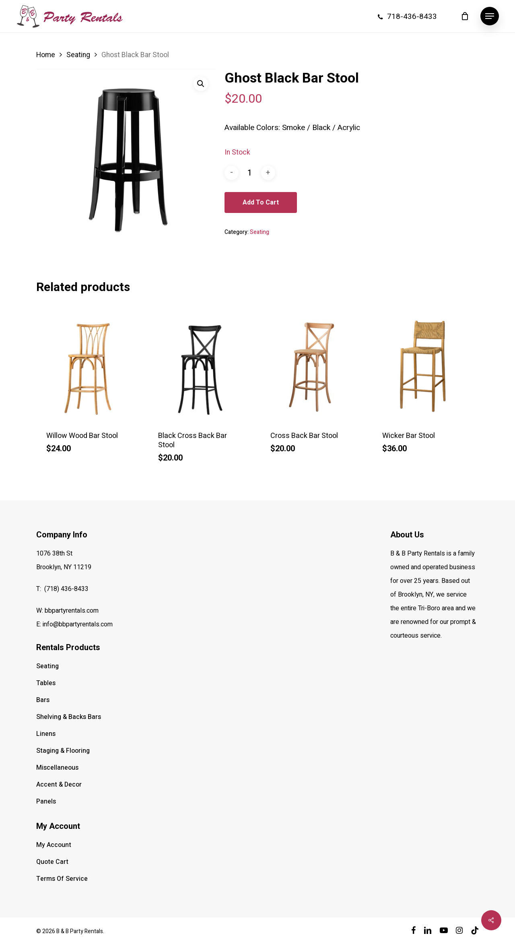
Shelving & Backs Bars (68, 717)
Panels (46, 801)
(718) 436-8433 (66, 589)
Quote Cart (52, 862)
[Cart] (464, 16)
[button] (489, 16)
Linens (46, 734)
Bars (42, 700)
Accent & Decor (59, 784)
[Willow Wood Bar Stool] (89, 366)
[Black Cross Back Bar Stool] (201, 366)
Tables (46, 683)
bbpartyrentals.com (72, 611)
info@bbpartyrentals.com (78, 624)
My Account (53, 845)
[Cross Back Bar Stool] (313, 366)
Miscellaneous (57, 768)
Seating (78, 55)
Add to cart (261, 202)
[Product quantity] (250, 173)
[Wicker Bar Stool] (425, 366)
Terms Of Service (62, 879)
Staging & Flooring (63, 751)
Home (45, 55)
